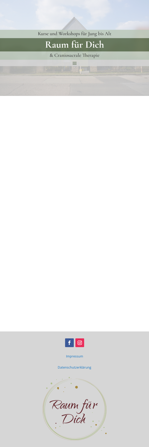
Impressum (74, 356)
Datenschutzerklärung (74, 367)
